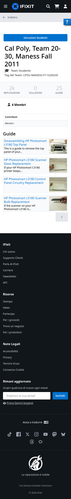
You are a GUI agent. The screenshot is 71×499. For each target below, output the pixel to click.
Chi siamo (9, 251)
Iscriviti (60, 395)
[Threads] (31, 442)
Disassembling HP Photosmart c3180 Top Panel (25, 143)
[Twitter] (27, 434)
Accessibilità (10, 351)
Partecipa (9, 314)
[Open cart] (57, 6)
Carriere (8, 270)
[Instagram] (36, 434)
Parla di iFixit (11, 264)
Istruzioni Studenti (35, 37)
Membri (9, 123)
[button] (5, 6)
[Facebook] (18, 434)
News (6, 307)
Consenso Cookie (13, 369)
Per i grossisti (11, 320)
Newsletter (9, 276)
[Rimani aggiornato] (26, 395)
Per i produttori (12, 332)
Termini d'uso (11, 363)
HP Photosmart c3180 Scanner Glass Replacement (25, 162)
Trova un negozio (13, 326)
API (5, 282)
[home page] (23, 6)
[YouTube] (45, 434)
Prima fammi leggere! (18, 403)
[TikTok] (9, 434)
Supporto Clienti (13, 258)
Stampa (7, 301)
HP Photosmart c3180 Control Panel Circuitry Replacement (25, 181)
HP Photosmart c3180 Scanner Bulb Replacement (25, 200)
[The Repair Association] (40, 442)
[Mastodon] (54, 434)
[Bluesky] (62, 434)
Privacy (7, 357)
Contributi (11, 117)
